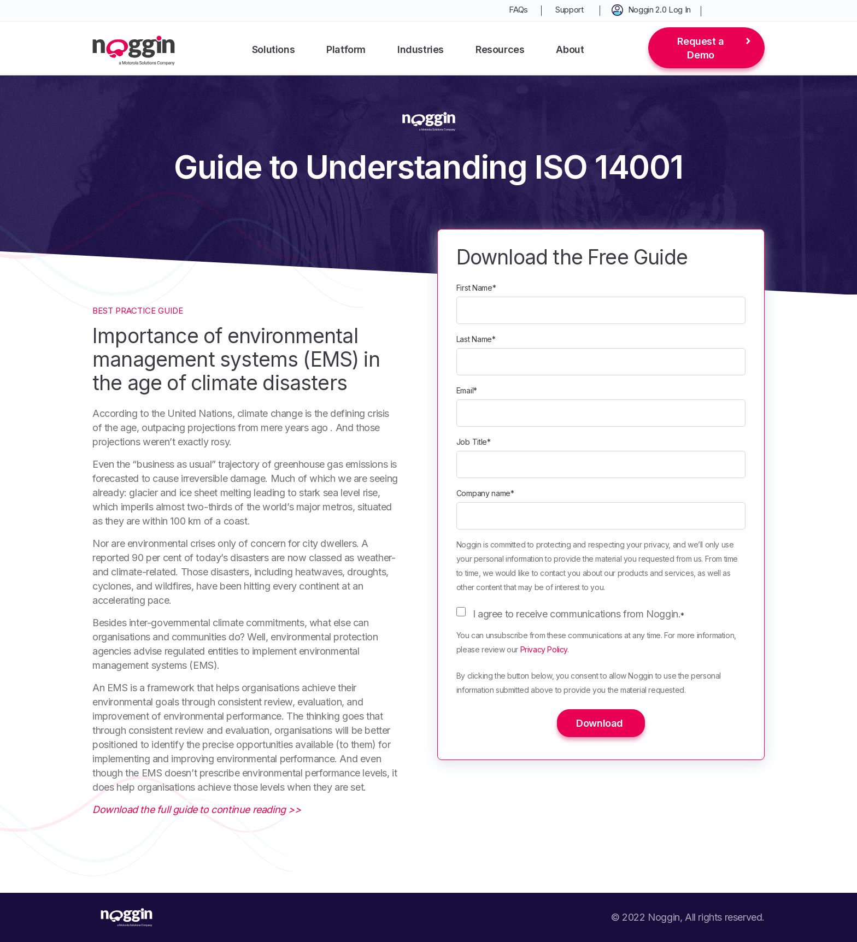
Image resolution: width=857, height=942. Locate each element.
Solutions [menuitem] (273, 49)
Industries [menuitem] (420, 49)
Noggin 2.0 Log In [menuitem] (659, 9)
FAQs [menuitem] (518, 9)
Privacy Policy (543, 649)
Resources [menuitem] (500, 49)
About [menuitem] (570, 49)
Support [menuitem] (569, 9)
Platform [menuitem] (346, 49)
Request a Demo (700, 48)
